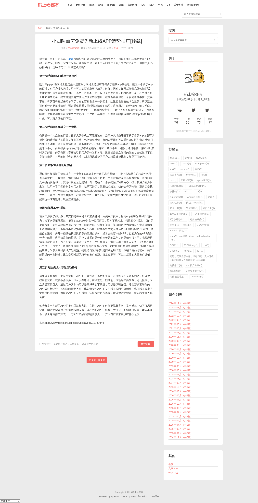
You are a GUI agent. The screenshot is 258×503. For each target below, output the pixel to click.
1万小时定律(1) (177, 219)
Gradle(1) (175, 250)
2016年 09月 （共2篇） (180, 391)
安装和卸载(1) (177, 186)
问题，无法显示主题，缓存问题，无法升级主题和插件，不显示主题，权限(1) (192, 258)
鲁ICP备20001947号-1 (148, 496)
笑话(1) (198, 169)
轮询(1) (211, 197)
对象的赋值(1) (197, 219)
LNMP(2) (186, 163)
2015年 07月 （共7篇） (180, 412)
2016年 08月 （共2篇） (180, 395)
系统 (121, 4)
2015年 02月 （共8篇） (180, 433)
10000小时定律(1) (179, 213)
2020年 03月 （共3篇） (180, 353)
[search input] (193, 40)
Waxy (133, 496)
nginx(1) (188, 250)
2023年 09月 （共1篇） (180, 311)
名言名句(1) (176, 174)
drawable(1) (197, 276)
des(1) (173, 180)
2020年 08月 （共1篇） (180, 345)
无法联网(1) (203, 225)
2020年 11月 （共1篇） (180, 336)
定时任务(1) (176, 202)
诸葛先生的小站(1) (194, 271)
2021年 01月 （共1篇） (180, 332)
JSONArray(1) (191, 245)
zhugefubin (73, 48)
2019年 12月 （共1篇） (180, 357)
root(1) (198, 191)
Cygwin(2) (201, 158)
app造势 (74, 344)
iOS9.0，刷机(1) (178, 230)
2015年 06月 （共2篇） (180, 416)
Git (168, 4)
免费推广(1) (176, 265)
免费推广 (46, 344)
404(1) (200, 250)
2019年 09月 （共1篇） (180, 366)
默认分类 (80, 4)
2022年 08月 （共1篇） (180, 320)
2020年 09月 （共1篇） (180, 341)
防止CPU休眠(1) (194, 202)
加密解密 (132, 4)
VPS (160, 4)
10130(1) (187, 225)
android (111, 4)
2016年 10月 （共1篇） (180, 387)
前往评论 (145, 344)
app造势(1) (175, 271)
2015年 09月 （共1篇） (180, 408)
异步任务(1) (209, 208)
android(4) (175, 158)
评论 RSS (173, 472)
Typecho (115, 496)
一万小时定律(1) (201, 213)
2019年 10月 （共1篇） (180, 362)
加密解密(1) (187, 180)
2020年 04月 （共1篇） (180, 349)
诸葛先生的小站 (90, 344)
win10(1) (174, 225)
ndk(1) (187, 191)
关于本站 (178, 4)
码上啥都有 (48, 5)
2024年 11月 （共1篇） (180, 303)
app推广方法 (60, 344)
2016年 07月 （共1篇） (180, 399)
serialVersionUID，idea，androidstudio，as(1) (191, 238)
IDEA (151, 4)
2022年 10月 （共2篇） (180, 316)
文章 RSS (173, 468)
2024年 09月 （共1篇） (180, 307)
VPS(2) (173, 163)
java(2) (188, 158)
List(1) (206, 245)
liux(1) (173, 169)
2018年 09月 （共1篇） (180, 370)
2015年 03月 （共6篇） (180, 429)
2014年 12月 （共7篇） (180, 437)
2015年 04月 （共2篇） (180, 424)
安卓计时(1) (176, 208)
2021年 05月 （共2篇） (180, 328)
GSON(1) (174, 245)
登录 (170, 464)
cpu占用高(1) (204, 180)
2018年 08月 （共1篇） (180, 374)
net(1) (204, 174)
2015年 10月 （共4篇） (180, 403)
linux (91, 4)
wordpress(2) (202, 163)
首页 (69, 4)
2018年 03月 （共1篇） (180, 378)
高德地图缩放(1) (178, 276)
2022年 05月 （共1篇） (180, 324)
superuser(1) (176, 197)
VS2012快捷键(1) (197, 186)
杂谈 (100, 4)
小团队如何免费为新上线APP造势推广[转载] (97, 41)
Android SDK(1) (195, 197)
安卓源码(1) (192, 208)
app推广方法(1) (194, 265)
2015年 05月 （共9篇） (180, 420)
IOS (143, 4)
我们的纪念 (193, 4)
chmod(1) (185, 169)
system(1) (191, 174)
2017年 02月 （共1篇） (180, 383)
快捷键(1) (175, 191)
